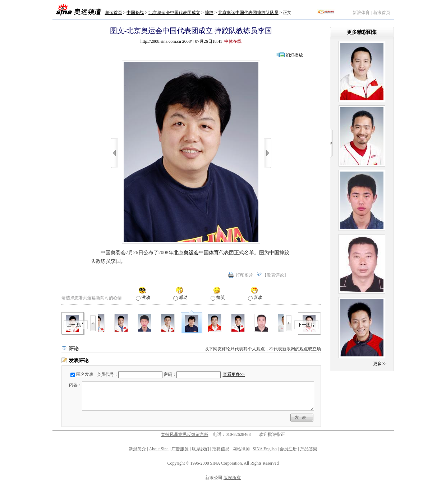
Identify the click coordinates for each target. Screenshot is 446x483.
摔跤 (209, 12)
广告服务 (180, 448)
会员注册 (288, 448)
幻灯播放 (294, 55)
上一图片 (75, 324)
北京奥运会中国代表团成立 (174, 12)
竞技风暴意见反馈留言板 (184, 434)
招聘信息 (220, 448)
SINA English (265, 448)
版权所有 (232, 477)
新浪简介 (137, 448)
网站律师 (241, 448)
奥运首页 (113, 12)
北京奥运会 (186, 252)
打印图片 (244, 275)
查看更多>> (234, 374)
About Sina (159, 448)
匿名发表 (84, 374)
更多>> (380, 363)
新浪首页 (381, 12)
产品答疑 (308, 448)
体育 (214, 252)
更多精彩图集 (362, 32)
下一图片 (306, 324)
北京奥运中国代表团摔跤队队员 (248, 12)
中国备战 (135, 12)
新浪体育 (361, 12)
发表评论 (275, 275)
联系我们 (200, 448)
